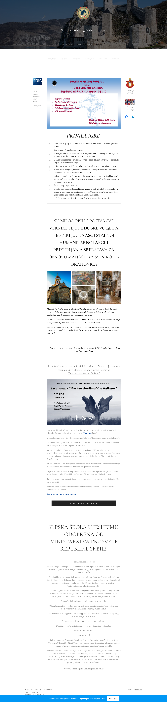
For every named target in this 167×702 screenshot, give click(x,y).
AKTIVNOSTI (75, 59)
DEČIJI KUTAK (89, 59)
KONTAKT (115, 59)
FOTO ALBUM (103, 59)
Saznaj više (37, 106)
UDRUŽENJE (52, 59)
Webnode (138, 690)
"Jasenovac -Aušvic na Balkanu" (84, 373)
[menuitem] (66, 45)
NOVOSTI (63, 59)
